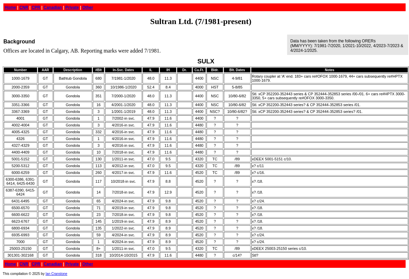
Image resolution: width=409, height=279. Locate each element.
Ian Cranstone (56, 274)
